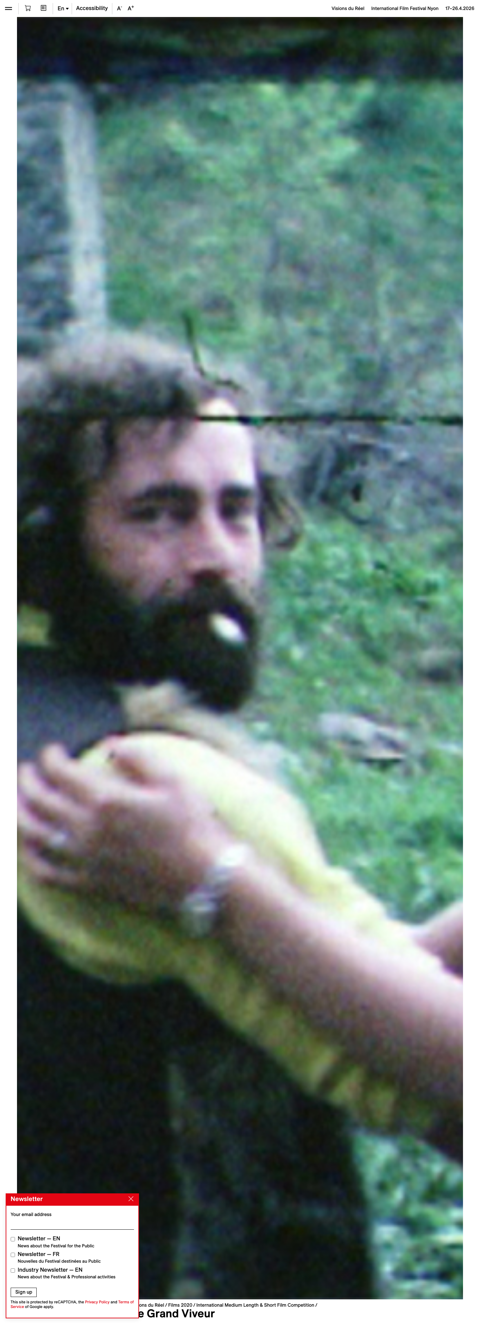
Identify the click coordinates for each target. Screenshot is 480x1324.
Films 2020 (180, 1305)
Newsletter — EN (56, 1242)
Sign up (23, 1292)
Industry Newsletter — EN (67, 1273)
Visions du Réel (147, 1305)
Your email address (31, 1214)
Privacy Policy (97, 1302)
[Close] (129, 1199)
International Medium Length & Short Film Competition (255, 1305)
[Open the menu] (8, 8)
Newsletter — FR (59, 1257)
